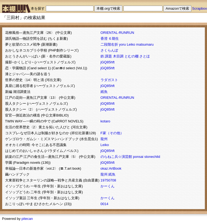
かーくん (108, 186)
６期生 (113, 39)
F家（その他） (112, 133)
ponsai (138, 157)
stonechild (152, 157)
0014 (104, 204)
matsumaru (145, 44)
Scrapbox (199, 8)
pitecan (27, 219)
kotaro (105, 121)
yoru (122, 44)
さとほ (144, 56)
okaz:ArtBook (111, 168)
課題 (108, 56)
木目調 (118, 56)
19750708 (108, 180)
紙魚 (104, 92)
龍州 (104, 139)
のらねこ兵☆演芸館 (116, 157)
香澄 (104, 39)
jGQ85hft (108, 62)
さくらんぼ (109, 50)
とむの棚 (132, 56)
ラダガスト (109, 80)
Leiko (131, 44)
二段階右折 (109, 44)
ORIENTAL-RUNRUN (117, 33)
